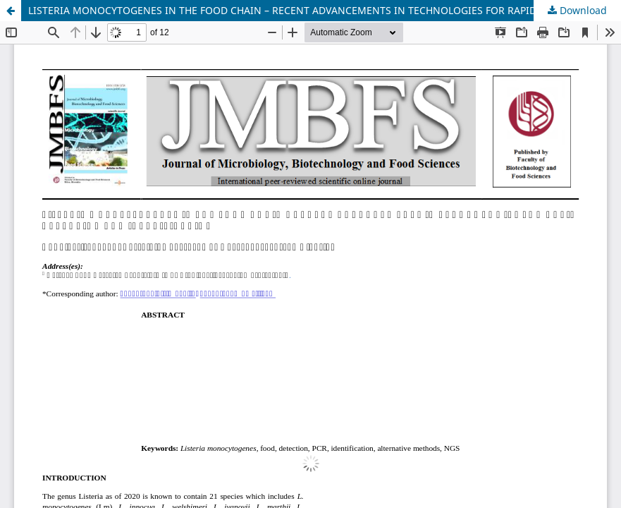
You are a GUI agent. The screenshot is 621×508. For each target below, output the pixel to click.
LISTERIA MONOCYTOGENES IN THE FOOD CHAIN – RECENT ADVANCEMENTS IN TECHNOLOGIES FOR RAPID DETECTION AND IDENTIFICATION (324, 10)
